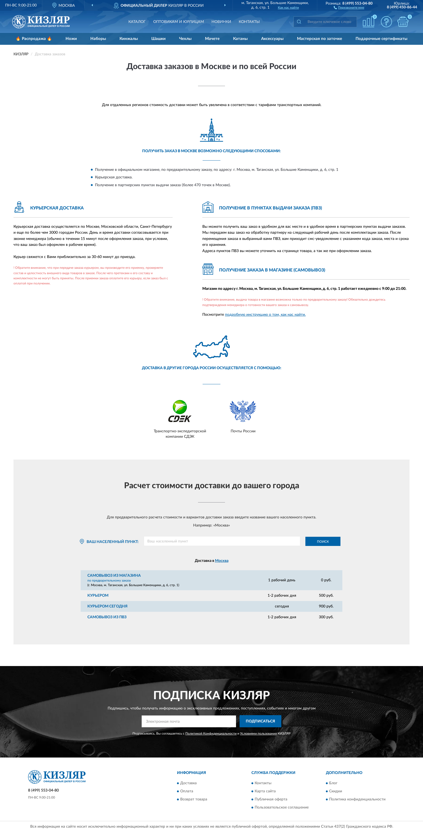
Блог (333, 783)
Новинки (221, 22)
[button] (349, 7)
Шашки (158, 39)
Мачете (212, 39)
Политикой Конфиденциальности (211, 733)
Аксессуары (272, 39)
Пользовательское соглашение (282, 808)
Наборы (98, 39)
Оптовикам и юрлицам (178, 22)
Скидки (335, 791)
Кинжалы (129, 39)
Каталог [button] (137, 22)
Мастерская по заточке (319, 39)
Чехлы (185, 39)
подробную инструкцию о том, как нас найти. (265, 315)
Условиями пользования (258, 733)
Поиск (323, 541)
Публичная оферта (271, 800)
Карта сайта (265, 791)
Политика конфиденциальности (357, 800)
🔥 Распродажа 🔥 (34, 39)
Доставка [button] (188, 783)
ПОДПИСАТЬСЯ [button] (260, 721)
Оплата (186, 791)
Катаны (240, 39)
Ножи (71, 39)
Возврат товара (193, 800)
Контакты (249, 22)
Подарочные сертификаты (381, 39)
